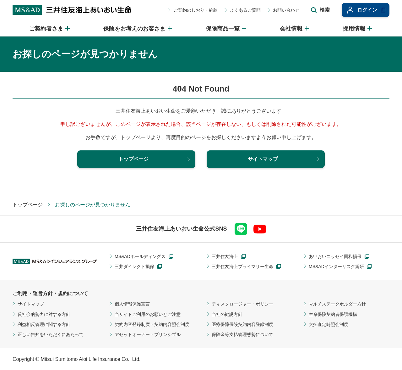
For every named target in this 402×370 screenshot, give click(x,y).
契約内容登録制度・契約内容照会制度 (152, 324)
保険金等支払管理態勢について (242, 334)
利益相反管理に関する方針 (44, 324)
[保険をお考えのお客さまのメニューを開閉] (138, 28)
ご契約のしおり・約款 (196, 10)
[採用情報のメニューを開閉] (358, 28)
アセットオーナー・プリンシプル (148, 334)
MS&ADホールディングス (140, 256)
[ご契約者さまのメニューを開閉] (50, 28)
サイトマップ (31, 303)
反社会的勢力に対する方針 (44, 314)
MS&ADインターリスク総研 (336, 266)
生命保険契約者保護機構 (333, 314)
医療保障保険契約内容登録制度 (242, 324)
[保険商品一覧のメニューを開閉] (226, 28)
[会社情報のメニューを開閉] (295, 28)
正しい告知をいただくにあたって (51, 334)
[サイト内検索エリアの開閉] (320, 10)
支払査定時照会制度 (328, 324)
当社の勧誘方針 (227, 314)
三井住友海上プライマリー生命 (242, 266)
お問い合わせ (286, 10)
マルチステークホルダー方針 (337, 303)
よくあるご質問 (245, 10)
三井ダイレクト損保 (134, 266)
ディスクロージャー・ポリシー (242, 303)
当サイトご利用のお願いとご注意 (148, 314)
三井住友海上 (225, 256)
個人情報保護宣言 (132, 303)
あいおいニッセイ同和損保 (335, 256)
